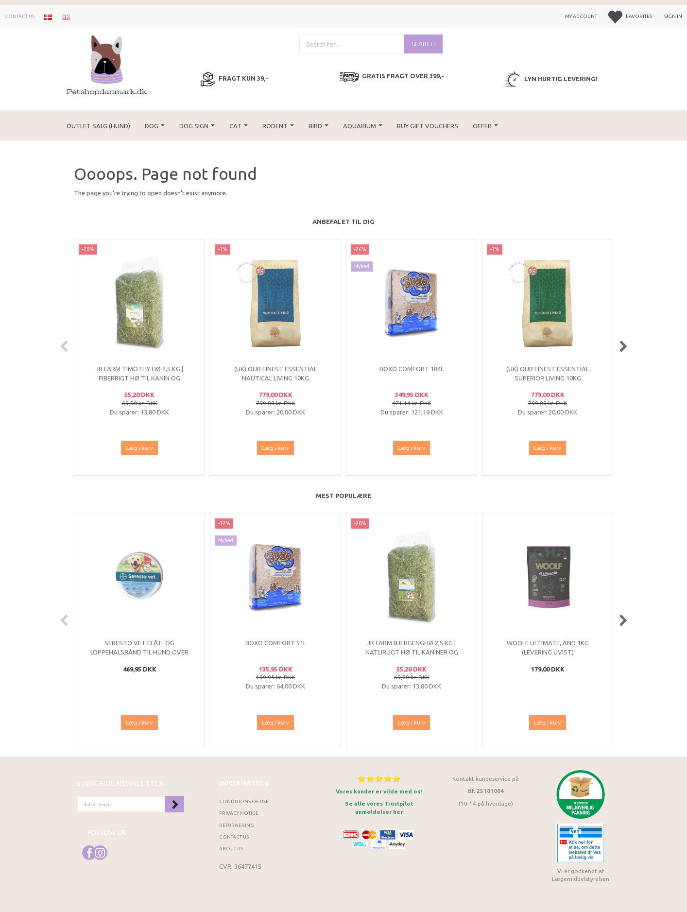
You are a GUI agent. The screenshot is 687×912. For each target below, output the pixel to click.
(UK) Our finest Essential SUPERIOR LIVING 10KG (547, 373)
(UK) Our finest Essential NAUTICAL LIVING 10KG (275, 373)
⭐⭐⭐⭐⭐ (379, 778)
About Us (231, 848)
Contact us (19, 16)
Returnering (236, 825)
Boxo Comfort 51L (275, 642)
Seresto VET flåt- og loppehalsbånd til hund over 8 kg (139, 651)
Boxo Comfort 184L (411, 368)
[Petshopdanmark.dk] (107, 64)
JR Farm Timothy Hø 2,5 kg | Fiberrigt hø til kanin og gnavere (139, 377)
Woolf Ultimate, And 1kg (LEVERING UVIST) (548, 647)
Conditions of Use (244, 801)
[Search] (423, 43)
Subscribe (174, 804)
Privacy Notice (238, 813)
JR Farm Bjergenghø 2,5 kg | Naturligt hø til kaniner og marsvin (411, 651)
